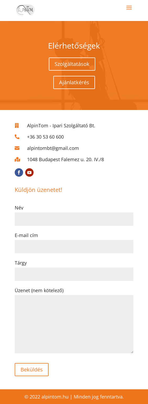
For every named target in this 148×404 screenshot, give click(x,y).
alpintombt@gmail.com (53, 148)
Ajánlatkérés (74, 82)
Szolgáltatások (72, 63)
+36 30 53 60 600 (45, 137)
